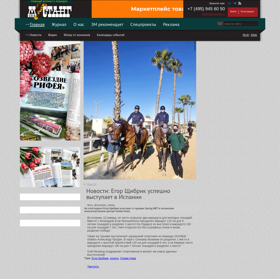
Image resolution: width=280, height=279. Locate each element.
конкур (114, 258)
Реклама (171, 24)
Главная (37, 24)
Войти (233, 11)
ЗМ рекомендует (107, 24)
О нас (78, 24)
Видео (52, 35)
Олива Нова (128, 258)
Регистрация (247, 11)
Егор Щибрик (99, 258)
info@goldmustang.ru (213, 14)
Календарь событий (110, 35)
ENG (254, 35)
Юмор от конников (77, 35)
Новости (35, 35)
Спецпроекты (143, 24)
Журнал (59, 24)
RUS (246, 35)
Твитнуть (93, 266)
